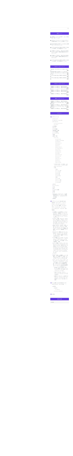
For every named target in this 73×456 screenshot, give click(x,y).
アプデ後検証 (55, 131)
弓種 (56, 169)
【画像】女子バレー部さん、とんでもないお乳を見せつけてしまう (14, 42)
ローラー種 (58, 174)
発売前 (54, 198)
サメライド (58, 145)
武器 (55, 167)
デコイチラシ (58, 144)
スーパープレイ (56, 185)
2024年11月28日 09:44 (8, 388)
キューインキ (58, 161)
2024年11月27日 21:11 (8, 271)
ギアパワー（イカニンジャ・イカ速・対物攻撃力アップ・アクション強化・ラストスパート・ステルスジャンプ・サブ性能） (60, 195)
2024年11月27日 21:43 (8, 310)
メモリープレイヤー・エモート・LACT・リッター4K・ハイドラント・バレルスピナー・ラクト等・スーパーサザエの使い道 (61, 273)
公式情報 (55, 126)
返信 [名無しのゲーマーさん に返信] (45, 280)
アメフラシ (58, 157)
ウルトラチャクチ (59, 154)
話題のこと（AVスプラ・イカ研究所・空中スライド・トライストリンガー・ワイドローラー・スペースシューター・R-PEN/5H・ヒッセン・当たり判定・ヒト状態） (61, 278)
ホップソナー (58, 149)
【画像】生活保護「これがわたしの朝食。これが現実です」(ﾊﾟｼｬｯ (15, 174)
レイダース (58, 289)
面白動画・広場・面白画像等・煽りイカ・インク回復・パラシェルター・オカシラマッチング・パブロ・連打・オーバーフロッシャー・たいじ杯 (61, 269)
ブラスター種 (58, 175)
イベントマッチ (56, 133)
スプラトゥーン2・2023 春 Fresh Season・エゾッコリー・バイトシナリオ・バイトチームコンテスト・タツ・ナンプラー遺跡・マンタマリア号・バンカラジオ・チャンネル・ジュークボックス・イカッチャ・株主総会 (59, 205)
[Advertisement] (26, 151)
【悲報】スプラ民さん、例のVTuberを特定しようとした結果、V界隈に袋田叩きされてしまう (60, 52)
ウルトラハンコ (58, 158)
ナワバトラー (55, 118)
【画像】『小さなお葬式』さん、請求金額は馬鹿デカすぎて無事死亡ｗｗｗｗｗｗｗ (18, 179)
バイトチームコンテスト (59, 123)
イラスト (55, 253)
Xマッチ (54, 127)
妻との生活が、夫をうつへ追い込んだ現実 (12, 169)
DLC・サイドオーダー (58, 166)
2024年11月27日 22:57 (8, 324)
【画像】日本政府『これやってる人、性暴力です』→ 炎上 (13, 37)
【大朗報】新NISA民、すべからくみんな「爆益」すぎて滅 (14, 195)
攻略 (54, 134)
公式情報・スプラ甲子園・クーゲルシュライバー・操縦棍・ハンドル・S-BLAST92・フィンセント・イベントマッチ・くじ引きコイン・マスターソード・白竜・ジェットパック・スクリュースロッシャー (60, 215)
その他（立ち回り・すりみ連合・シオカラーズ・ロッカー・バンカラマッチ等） (61, 165)
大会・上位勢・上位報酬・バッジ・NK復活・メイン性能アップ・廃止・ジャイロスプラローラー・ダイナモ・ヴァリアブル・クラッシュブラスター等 (60, 257)
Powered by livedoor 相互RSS (8, 44)
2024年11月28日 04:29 (8, 337)
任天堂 (54, 286)
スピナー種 (58, 173)
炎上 (54, 188)
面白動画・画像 (56, 130)
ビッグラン (56, 124)
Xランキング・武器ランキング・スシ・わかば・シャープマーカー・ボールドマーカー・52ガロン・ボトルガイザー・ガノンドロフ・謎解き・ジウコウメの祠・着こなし (60, 234)
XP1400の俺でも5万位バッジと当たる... (59, 71)
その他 (53, 294)
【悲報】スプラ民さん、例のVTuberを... (59, 86)
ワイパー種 (58, 178)
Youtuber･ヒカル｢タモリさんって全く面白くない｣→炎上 (14, 184)
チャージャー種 (58, 170)
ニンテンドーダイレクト (59, 291)
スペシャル (56, 137)
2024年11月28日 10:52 (8, 401)
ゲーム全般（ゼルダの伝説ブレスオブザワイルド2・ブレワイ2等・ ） (59, 283)
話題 (54, 191)
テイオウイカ (58, 141)
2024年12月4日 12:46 (8, 441)
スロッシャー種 (58, 179)
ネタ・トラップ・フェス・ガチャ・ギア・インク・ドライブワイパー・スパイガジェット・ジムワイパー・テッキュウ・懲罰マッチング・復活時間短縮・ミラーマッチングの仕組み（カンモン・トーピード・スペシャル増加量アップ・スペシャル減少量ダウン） (60, 262)
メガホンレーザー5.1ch (60, 140)
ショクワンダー (58, 139)
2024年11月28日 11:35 (8, 415)
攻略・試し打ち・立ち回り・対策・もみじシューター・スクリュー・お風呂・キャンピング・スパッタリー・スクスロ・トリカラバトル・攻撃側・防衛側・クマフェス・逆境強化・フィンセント (60, 228)
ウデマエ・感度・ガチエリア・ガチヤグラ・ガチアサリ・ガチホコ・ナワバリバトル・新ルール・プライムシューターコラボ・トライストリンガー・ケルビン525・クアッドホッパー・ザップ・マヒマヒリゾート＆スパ (60, 221)
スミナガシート (58, 152)
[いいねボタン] (6, 276)
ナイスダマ (58, 153)
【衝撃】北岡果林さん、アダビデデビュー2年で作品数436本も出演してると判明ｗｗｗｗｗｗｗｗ (19, 32)
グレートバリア (58, 162)
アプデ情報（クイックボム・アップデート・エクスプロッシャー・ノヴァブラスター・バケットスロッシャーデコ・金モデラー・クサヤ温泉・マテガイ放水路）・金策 (60, 239)
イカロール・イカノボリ (58, 120)
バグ (54, 192)
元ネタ (54, 184)
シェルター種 (58, 182)
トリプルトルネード (59, 148)
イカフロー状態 (56, 189)
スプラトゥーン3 (55, 116)
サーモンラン (8, 49)
